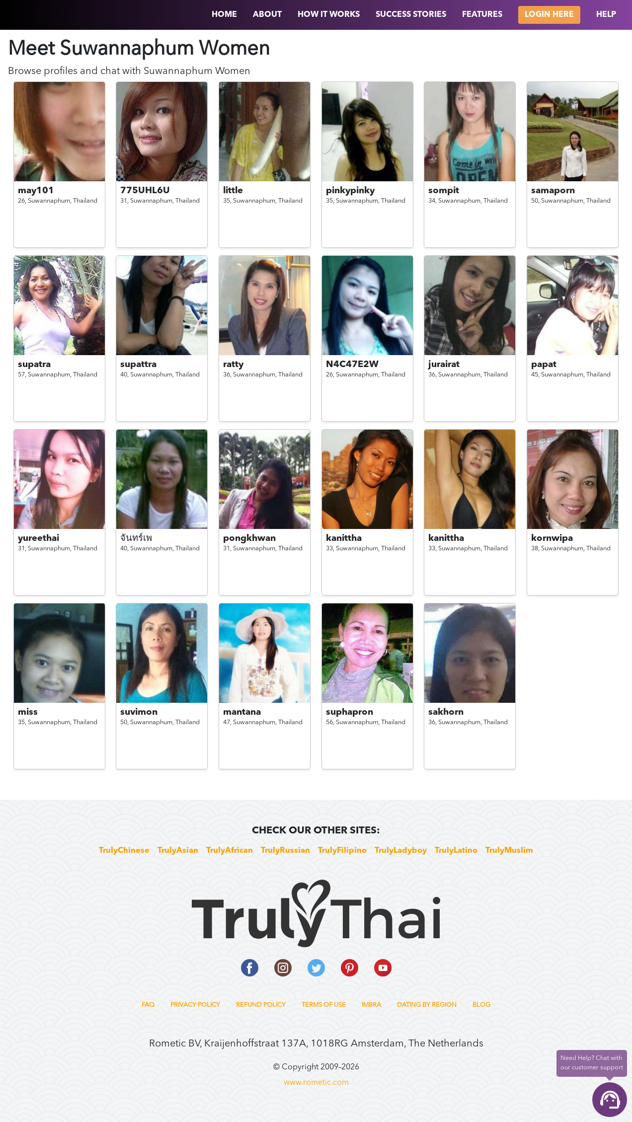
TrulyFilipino (342, 851)
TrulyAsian (178, 851)
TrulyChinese (124, 851)
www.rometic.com (316, 1083)
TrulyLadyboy (401, 851)
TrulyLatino (456, 851)
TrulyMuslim (509, 851)
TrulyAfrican (229, 851)
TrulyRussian (285, 851)
